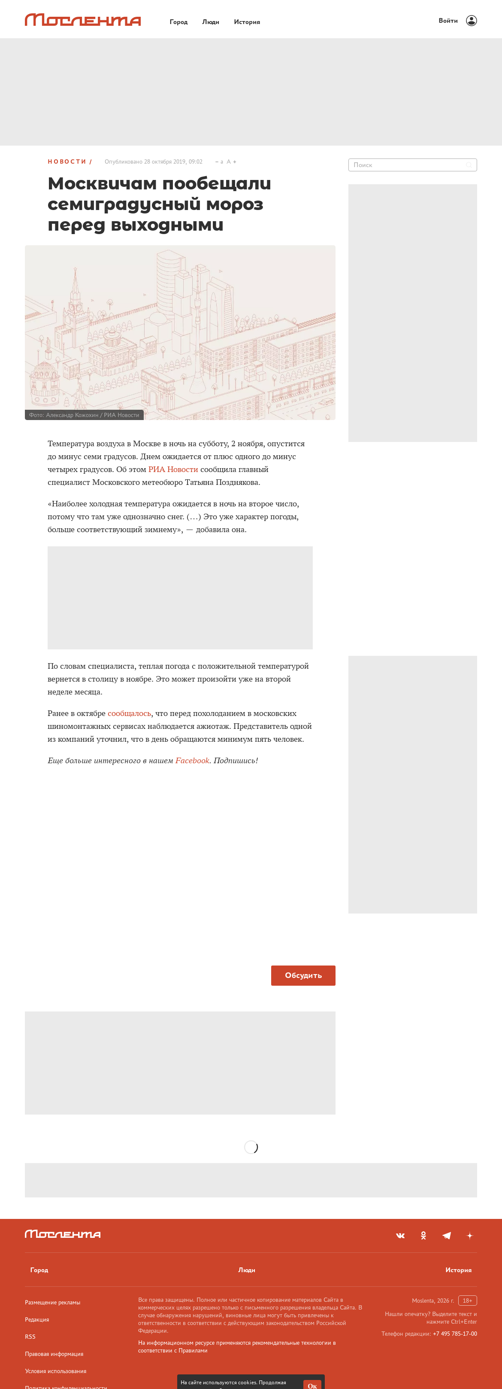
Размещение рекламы (52, 1302)
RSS (30, 1336)
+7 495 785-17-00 (455, 1333)
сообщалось (129, 713)
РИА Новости (173, 469)
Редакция (37, 1319)
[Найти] (469, 165)
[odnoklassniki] (423, 1235)
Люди (246, 1270)
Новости (67, 161)
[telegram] (446, 1235)
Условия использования (55, 1371)
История (458, 1270)
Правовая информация (54, 1353)
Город (39, 1270)
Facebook (192, 760)
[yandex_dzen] (470, 1235)
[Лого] (83, 19)
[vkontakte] (400, 1235)
